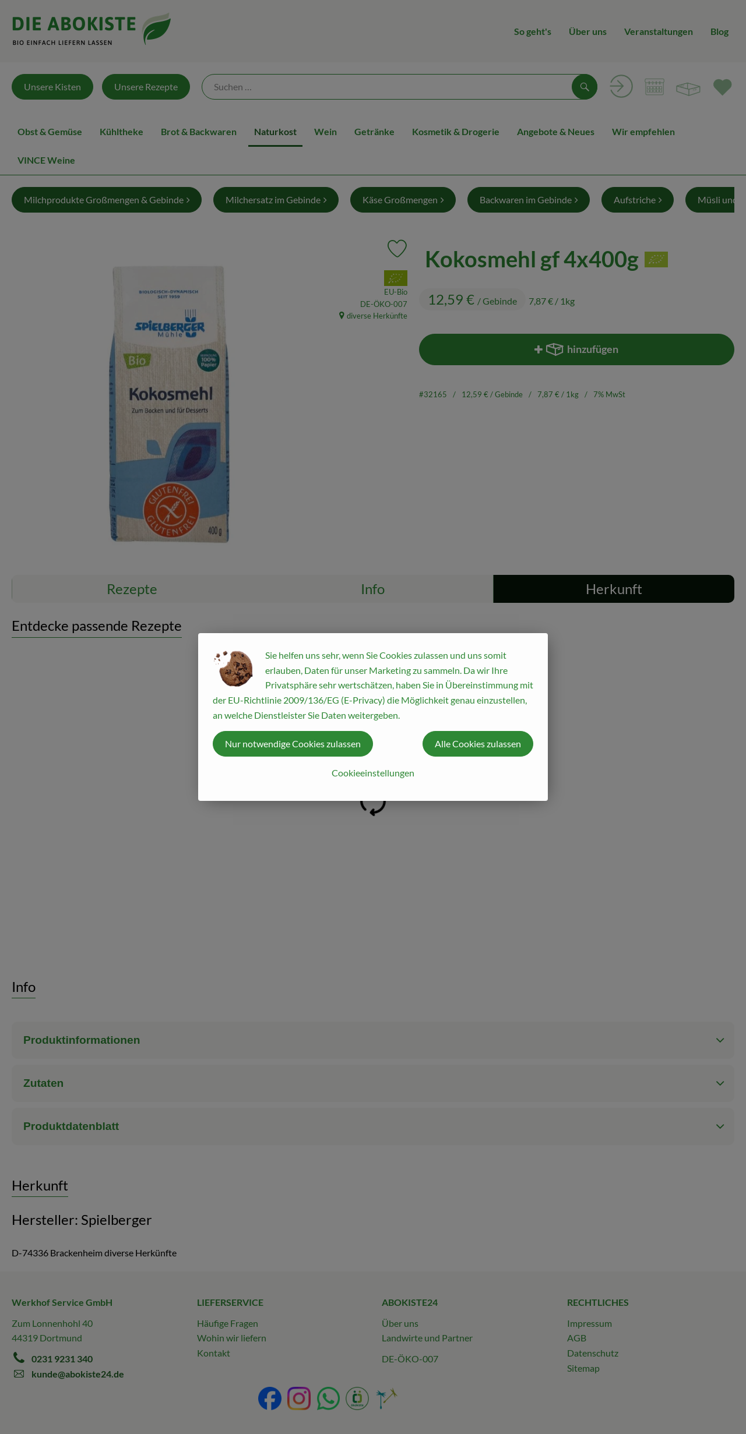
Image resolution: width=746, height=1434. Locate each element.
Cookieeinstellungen (373, 772)
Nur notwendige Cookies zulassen (293, 743)
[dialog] (373, 717)
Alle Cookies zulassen (478, 743)
